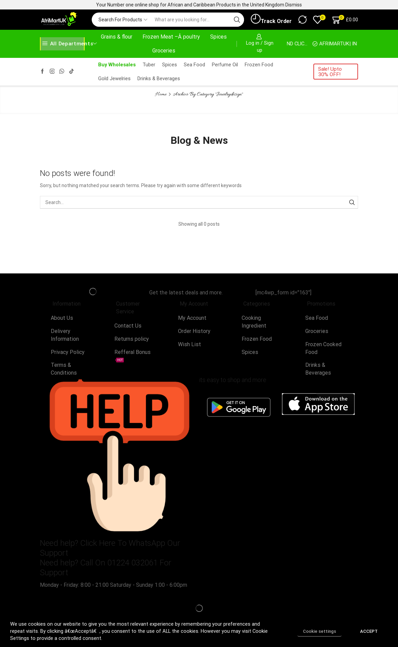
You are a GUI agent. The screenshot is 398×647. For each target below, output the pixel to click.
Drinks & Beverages (158, 78)
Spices (218, 37)
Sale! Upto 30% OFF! (330, 71)
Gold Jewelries (114, 78)
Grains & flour (116, 37)
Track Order (271, 19)
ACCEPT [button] (369, 631)
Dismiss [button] (293, 4)
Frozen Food (259, 65)
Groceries (163, 50)
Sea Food (194, 65)
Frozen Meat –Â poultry (171, 37)
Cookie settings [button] (319, 631)
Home (161, 94)
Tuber (148, 65)
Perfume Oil (225, 65)
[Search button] (237, 20)
